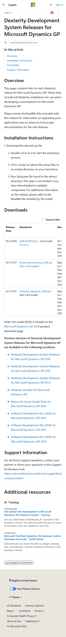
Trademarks (31, 621)
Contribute (24, 610)
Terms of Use (14, 621)
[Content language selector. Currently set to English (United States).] (23, 580)
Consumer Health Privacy (20, 616)
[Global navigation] (3, 5)
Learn (7, 12)
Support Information (18, 69)
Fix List (23, 244)
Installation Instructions (19, 60)
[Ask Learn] (52, 12)
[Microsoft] (33, 4)
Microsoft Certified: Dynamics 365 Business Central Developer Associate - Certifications (32, 537)
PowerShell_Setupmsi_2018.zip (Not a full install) (36, 264)
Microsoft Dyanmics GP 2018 (22, 326)
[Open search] (50, 5)
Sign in (59, 4)
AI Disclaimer (14, 605)
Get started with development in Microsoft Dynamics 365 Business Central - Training (27, 513)
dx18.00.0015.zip (28, 241)
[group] (33, 270)
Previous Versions (34, 605)
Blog (9, 610)
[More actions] (59, 12)
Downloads (13, 65)
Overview (12, 56)
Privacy (38, 610)
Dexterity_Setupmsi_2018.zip (35, 291)
